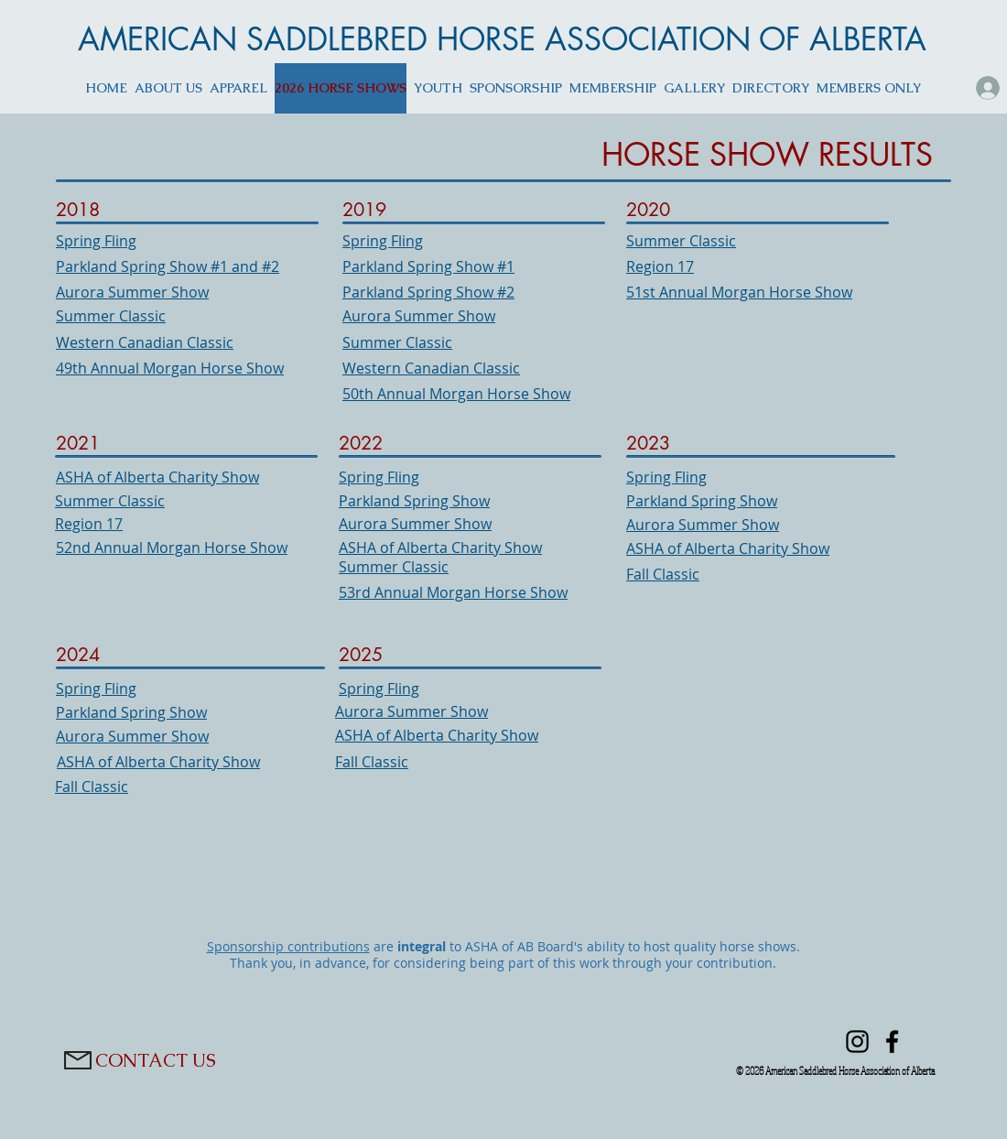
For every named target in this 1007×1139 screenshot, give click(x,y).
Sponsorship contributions (288, 946)
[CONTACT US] (155, 1060)
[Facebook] (892, 1041)
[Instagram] (857, 1041)
